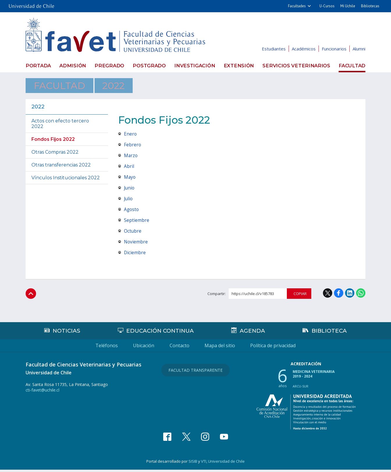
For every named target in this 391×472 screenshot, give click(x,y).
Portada (37, 65)
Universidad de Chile (226, 463)
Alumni (359, 49)
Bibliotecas (370, 5)
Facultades (297, 5)
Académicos (304, 49)
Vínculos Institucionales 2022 (65, 180)
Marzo (131, 157)
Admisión (73, 65)
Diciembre (135, 254)
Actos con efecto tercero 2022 (60, 125)
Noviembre (136, 244)
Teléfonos (82, 348)
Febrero (132, 146)
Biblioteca (329, 332)
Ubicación (131, 348)
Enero (130, 136)
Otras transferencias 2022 (61, 167)
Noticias (66, 332)
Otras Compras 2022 (55, 154)
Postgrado (150, 65)
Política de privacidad (297, 348)
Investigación (196, 65)
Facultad (352, 65)
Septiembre (136, 222)
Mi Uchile (347, 5)
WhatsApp (361, 295)
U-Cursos (327, 5)
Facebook (338, 295)
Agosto (132, 211)
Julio (129, 200)
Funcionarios (334, 49)
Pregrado (110, 65)
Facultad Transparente (195, 371)
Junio (129, 190)
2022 (105, 86)
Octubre (133, 233)
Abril (129, 168)
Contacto (179, 348)
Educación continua (160, 332)
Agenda (253, 332)
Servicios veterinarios (297, 65)
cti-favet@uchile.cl (42, 392)
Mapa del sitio (232, 348)
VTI (203, 463)
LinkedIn (349, 295)
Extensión (241, 65)
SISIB (193, 463)
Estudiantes (274, 49)
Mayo (130, 179)
